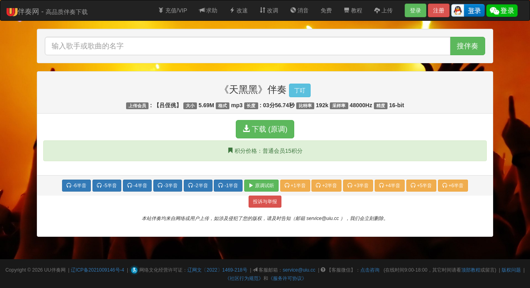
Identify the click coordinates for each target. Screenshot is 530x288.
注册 (438, 10)
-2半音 (198, 185)
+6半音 (453, 185)
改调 (269, 10)
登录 (415, 10)
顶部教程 (470, 270)
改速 (238, 10)
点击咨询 (369, 270)
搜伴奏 (467, 46)
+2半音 (326, 185)
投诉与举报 (265, 201)
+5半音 (421, 185)
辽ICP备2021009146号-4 (97, 270)
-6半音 (76, 185)
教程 (353, 10)
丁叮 (299, 90)
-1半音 (228, 185)
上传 (383, 10)
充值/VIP (172, 10)
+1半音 (295, 185)
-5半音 (107, 185)
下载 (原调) (265, 129)
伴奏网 (58, 270)
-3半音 (168, 185)
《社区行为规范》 (244, 278)
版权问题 (511, 270)
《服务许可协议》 (287, 278)
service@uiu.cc (299, 270)
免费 (326, 10)
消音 (299, 10)
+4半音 (389, 185)
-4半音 (137, 185)
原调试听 (261, 185)
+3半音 (358, 185)
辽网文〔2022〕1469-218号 (217, 270)
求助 (208, 10)
